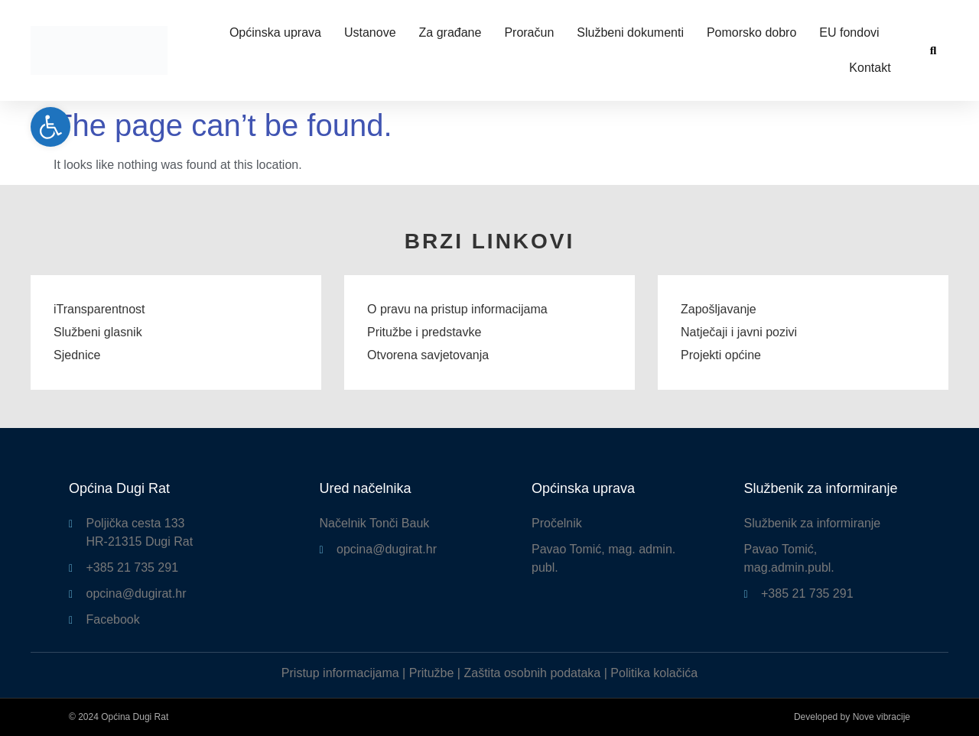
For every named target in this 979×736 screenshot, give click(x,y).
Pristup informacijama (340, 672)
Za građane (450, 32)
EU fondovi (849, 32)
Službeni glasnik (98, 332)
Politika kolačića (654, 672)
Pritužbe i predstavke (424, 332)
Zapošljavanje (718, 309)
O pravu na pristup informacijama (457, 309)
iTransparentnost (99, 309)
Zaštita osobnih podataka (531, 672)
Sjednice (77, 355)
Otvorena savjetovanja (428, 355)
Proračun (529, 32)
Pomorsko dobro (751, 32)
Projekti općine (721, 355)
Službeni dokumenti (630, 32)
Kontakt (869, 67)
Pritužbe (431, 672)
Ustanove (370, 32)
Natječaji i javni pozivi (739, 332)
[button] (933, 51)
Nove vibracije (881, 717)
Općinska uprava (275, 32)
